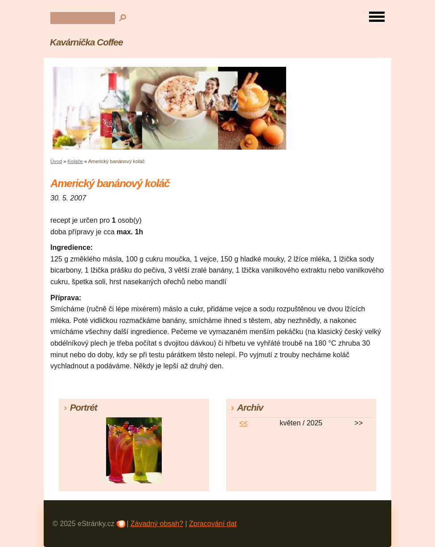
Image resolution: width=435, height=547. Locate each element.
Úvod (56, 161)
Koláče (75, 161)
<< (243, 423)
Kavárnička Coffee (86, 42)
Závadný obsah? (157, 523)
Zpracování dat (213, 523)
